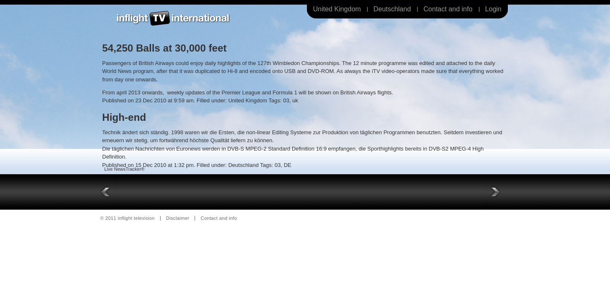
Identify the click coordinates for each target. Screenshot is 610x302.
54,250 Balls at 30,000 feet (164, 48)
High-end (124, 117)
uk (295, 100)
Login (493, 9)
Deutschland (392, 9)
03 (286, 100)
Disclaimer (177, 218)
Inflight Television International (173, 18)
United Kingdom (337, 9)
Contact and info (448, 9)
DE (287, 165)
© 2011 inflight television (127, 218)
